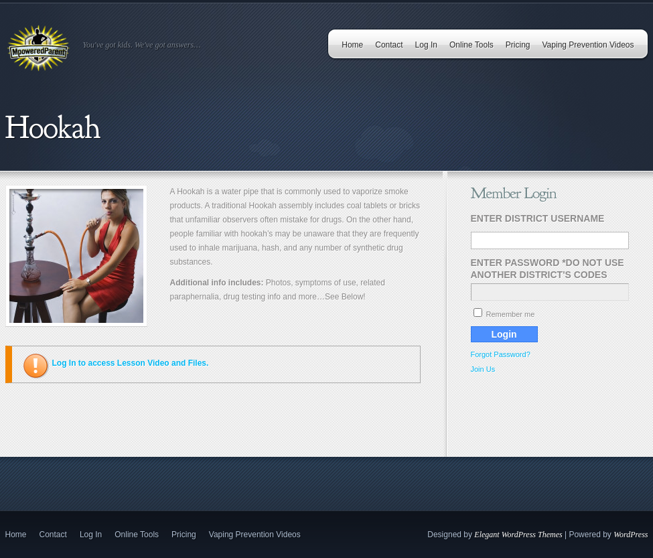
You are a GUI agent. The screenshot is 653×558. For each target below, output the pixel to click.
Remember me (504, 314)
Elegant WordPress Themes (518, 534)
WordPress (630, 534)
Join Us (483, 369)
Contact (389, 45)
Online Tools (471, 45)
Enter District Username (538, 218)
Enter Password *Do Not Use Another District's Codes (547, 268)
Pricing (518, 45)
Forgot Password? (500, 354)
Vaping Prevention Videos (588, 45)
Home (352, 45)
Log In (426, 45)
